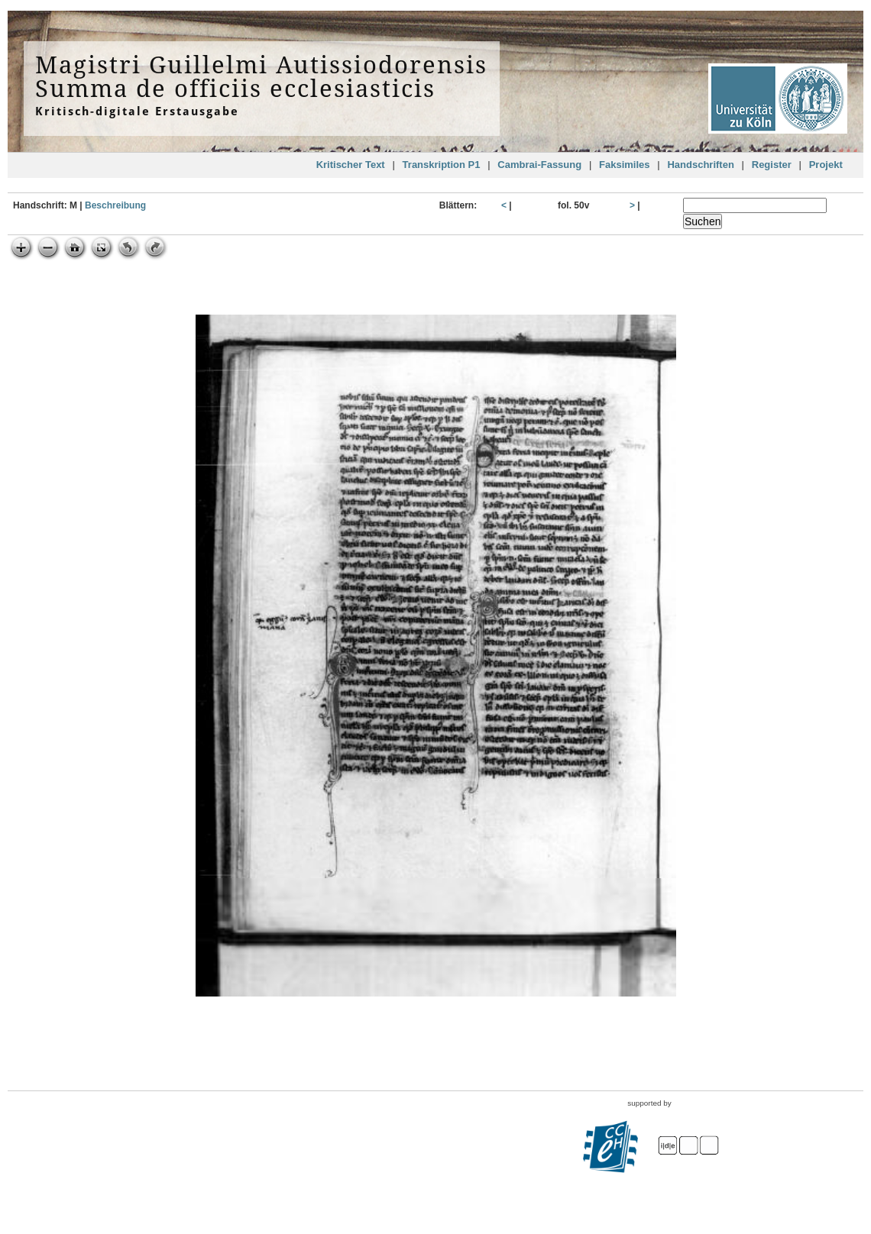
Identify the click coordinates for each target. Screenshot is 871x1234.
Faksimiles (624, 164)
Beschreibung (115, 205)
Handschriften (700, 164)
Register (772, 164)
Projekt (826, 164)
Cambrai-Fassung (539, 164)
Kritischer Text (350, 164)
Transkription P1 (442, 164)
